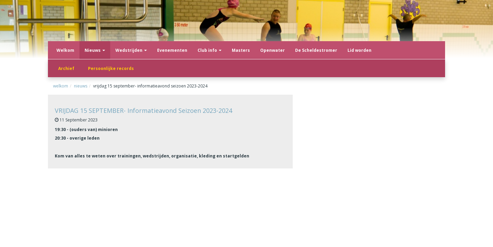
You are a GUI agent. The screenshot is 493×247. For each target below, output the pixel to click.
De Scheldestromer (316, 50)
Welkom (65, 50)
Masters (241, 50)
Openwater (272, 50)
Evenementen (172, 50)
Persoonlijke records (111, 68)
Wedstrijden (131, 50)
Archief (66, 68)
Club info (210, 50)
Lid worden (359, 50)
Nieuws (95, 50)
